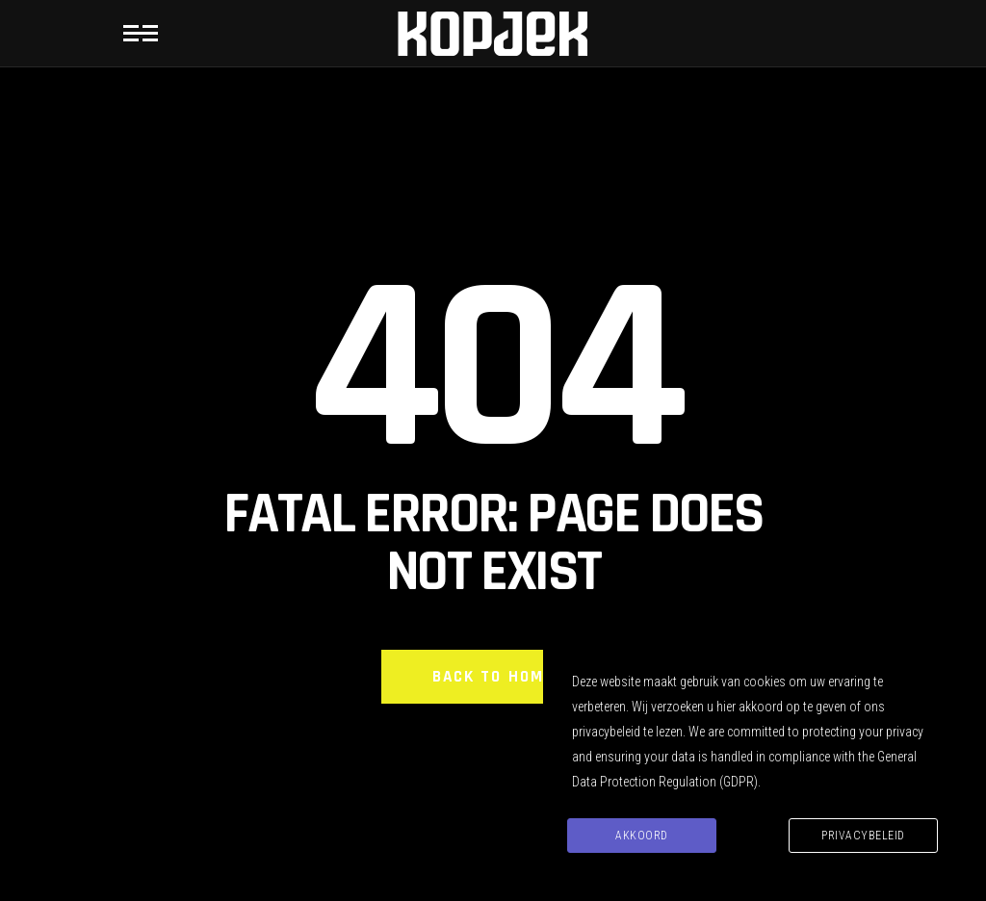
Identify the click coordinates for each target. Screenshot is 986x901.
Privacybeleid (863, 835)
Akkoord (641, 835)
